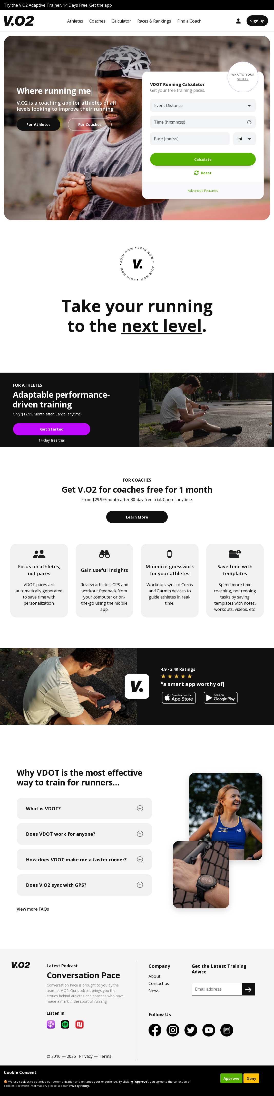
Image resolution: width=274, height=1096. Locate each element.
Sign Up (257, 20)
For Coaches (90, 124)
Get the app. (101, 5)
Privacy (86, 1056)
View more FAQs (33, 909)
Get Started (51, 429)
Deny (251, 1078)
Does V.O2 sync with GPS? (56, 885)
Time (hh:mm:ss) (169, 122)
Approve (231, 1078)
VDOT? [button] (243, 79)
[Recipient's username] (217, 989)
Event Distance (168, 105)
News (154, 990)
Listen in (55, 1013)
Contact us (159, 983)
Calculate (203, 159)
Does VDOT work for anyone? (60, 834)
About (154, 976)
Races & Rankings (154, 21)
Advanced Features (203, 190)
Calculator (121, 21)
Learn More (137, 517)
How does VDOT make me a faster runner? (76, 859)
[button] (243, 77)
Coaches (97, 21)
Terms (105, 1056)
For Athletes (38, 124)
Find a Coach (189, 21)
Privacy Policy (79, 1086)
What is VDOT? (43, 808)
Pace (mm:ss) (166, 139)
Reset (203, 172)
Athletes (75, 21)
